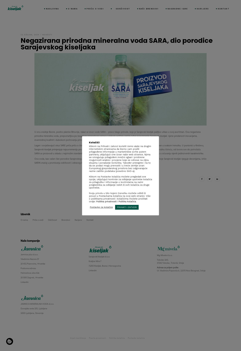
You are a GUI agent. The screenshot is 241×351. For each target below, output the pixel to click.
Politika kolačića (127, 201)
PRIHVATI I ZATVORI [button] (127, 207)
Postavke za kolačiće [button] (101, 207)
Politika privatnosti (106, 201)
